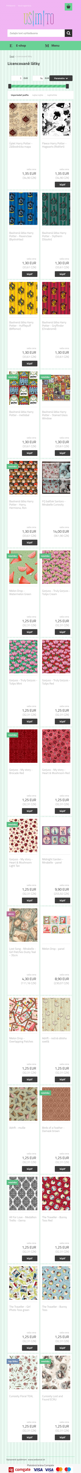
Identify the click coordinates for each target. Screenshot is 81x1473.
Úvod (12, 56)
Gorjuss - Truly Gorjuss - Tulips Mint (23, 682)
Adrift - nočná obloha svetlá (54, 1040)
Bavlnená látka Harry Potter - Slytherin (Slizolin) (54, 236)
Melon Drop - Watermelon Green (20, 592)
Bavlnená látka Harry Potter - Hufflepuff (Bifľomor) (21, 325)
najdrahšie (52, 95)
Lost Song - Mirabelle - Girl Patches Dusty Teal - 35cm (22, 952)
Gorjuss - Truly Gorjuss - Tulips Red (56, 682)
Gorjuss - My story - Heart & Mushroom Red (56, 771)
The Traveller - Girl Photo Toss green (19, 1308)
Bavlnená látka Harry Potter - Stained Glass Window (55, 415)
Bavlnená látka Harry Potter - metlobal (21, 413)
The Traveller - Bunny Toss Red (54, 1219)
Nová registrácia (24, 5)
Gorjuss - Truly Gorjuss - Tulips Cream (56, 592)
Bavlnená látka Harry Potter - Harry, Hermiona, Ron (21, 504)
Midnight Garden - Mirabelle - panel (52, 861)
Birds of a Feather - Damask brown (53, 1129)
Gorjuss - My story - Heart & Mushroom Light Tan (21, 862)
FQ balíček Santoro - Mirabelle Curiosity (54, 503)
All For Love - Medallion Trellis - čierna (22, 1219)
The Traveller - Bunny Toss (54, 1308)
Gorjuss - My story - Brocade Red (21, 771)
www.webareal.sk (36, 1459)
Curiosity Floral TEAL (21, 1396)
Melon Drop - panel (53, 948)
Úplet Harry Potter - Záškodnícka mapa (20, 145)
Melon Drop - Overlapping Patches (21, 1040)
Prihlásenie (10, 5)
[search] (68, 33)
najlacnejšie (37, 95)
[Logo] (38, 19)
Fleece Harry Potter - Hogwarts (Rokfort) (54, 145)
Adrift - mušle (17, 1127)
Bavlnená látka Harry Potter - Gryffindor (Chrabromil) (54, 325)
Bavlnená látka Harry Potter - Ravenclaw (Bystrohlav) (21, 236)
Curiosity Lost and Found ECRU (52, 1398)
